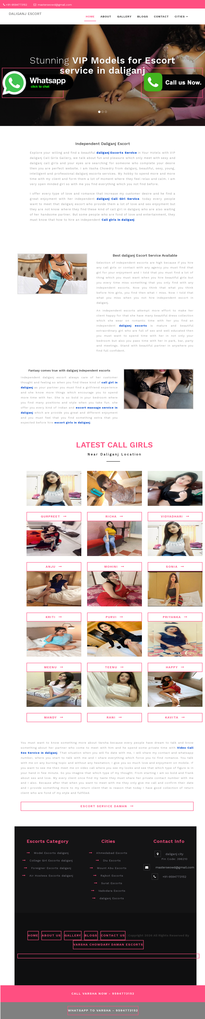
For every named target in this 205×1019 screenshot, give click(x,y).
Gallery (124, 16)
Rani (114, 717)
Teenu (114, 667)
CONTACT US (113, 935)
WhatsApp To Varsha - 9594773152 (103, 1010)
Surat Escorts (111, 883)
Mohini (114, 566)
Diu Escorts (112, 860)
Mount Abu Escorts (112, 868)
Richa (114, 516)
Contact (161, 16)
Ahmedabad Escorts (111, 852)
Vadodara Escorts (111, 890)
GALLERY (72, 935)
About (105, 16)
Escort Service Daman (107, 806)
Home (90, 16)
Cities (181, 16)
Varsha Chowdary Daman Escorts (108, 944)
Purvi (114, 617)
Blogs (142, 16)
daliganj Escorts (111, 898)
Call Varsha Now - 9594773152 (102, 993)
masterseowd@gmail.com (55, 4)
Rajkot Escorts (111, 875)
